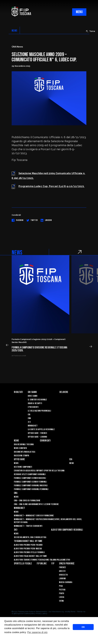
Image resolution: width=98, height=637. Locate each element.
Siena (61, 600)
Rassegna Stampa (21, 455)
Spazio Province (66, 563)
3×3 (29, 422)
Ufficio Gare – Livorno (37, 436)
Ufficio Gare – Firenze (37, 433)
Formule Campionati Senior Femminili (30, 481)
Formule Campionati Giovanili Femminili (31, 489)
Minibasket (33, 425)
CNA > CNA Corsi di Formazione (27, 500)
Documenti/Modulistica (24, 452)
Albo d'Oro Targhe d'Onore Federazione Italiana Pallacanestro (42, 559)
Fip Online (42, 563)
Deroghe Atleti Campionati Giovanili (30, 474)
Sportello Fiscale (23, 563)
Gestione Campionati (23, 467)
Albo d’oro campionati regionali (67, 529)
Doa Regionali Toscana (24, 444)
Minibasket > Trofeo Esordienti (28, 526)
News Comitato (20, 448)
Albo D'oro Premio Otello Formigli (29, 552)
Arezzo (62, 571)
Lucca (61, 597)
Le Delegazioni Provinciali (39, 410)
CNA (29, 418)
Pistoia (62, 589)
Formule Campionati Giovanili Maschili (31, 485)
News (16, 440)
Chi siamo (32, 392)
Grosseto (63, 574)
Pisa (61, 586)
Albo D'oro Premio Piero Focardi (28, 545)
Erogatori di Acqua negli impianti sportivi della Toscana (39, 470)
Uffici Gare (19, 459)
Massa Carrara (65, 582)
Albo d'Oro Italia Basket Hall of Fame (30, 556)
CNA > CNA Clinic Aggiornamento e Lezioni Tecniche (36, 504)
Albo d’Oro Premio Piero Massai (28, 548)
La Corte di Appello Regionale (41, 429)
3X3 (15, 529)
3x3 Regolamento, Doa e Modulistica (30, 537)
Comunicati (45, 440)
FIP (52, 563)
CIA (29, 414)
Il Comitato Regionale (37, 399)
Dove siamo (32, 396)
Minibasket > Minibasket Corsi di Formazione (34, 515)
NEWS (14, 30)
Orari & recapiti (35, 403)
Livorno (62, 578)
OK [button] (83, 627)
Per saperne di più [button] (37, 632)
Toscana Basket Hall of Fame (28, 541)
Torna (90, 31)
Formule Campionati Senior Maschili (30, 478)
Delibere (63, 392)
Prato (61, 593)
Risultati (18, 392)
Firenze (62, 567)
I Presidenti (33, 407)
